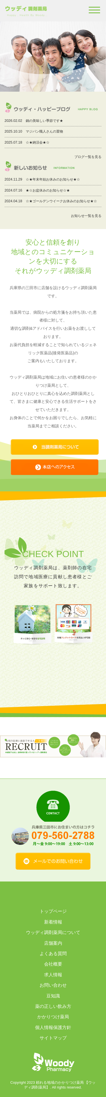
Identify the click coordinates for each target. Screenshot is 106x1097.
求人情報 (53, 974)
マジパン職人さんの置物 (44, 131)
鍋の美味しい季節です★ (44, 121)
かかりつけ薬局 (53, 1016)
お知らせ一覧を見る (86, 215)
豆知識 (53, 995)
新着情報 (53, 922)
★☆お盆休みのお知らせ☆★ (48, 190)
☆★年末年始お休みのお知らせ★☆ (53, 179)
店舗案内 (53, 943)
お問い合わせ (53, 985)
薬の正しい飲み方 (53, 1006)
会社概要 (53, 964)
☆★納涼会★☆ (37, 142)
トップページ (53, 911)
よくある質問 (53, 953)
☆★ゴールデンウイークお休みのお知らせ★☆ (61, 201)
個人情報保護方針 (53, 1027)
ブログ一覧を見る (87, 157)
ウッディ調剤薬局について (53, 932)
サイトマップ (53, 1038)
